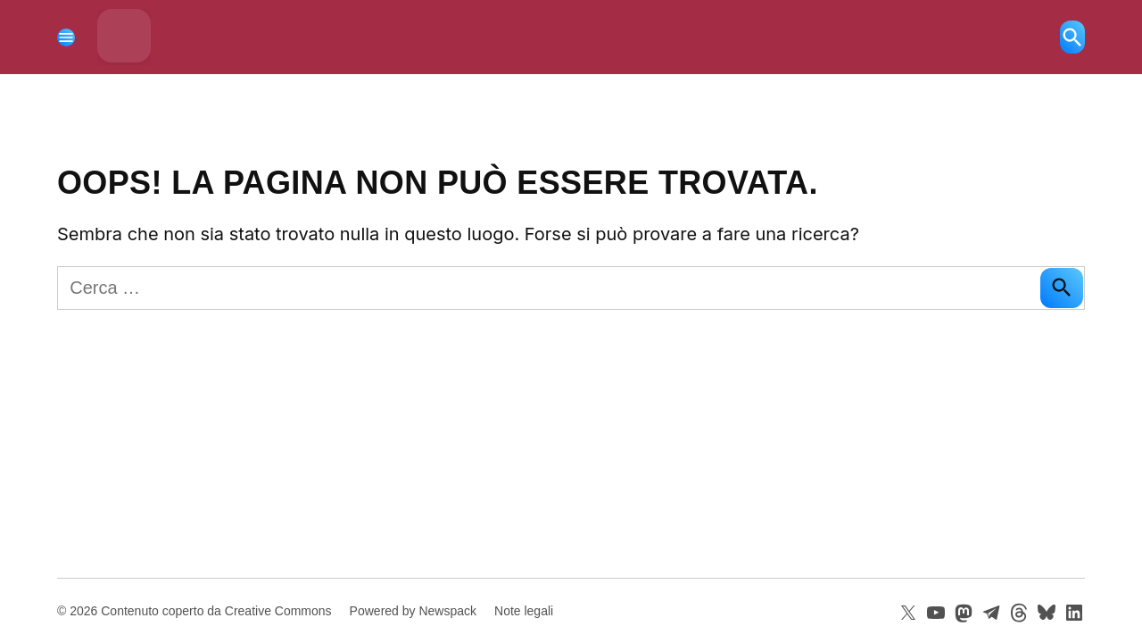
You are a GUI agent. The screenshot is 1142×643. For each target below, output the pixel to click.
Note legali (523, 611)
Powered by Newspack (413, 611)
